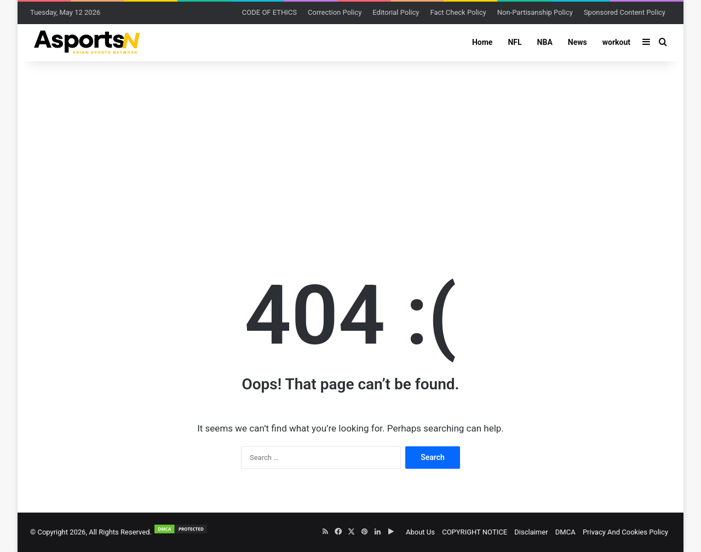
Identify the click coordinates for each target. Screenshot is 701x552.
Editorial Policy (395, 12)
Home (482, 42)
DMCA (565, 532)
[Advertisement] (350, 149)
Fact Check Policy (458, 12)
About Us (420, 532)
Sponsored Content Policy (624, 12)
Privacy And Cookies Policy (625, 532)
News (577, 42)
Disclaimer (531, 532)
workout (616, 42)
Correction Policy (334, 12)
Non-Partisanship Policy (535, 12)
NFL (514, 42)
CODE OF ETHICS (269, 12)
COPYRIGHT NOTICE (474, 532)
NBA (545, 42)
